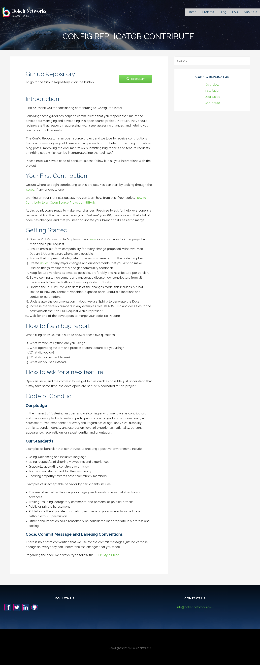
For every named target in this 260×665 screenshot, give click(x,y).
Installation (212, 90)
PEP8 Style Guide (107, 555)
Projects (208, 12)
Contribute (212, 103)
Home (192, 12)
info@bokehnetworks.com (195, 607)
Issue (92, 239)
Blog (223, 12)
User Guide (212, 96)
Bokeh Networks (29, 11)
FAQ (235, 12)
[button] (135, 79)
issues (30, 189)
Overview (212, 84)
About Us (250, 12)
